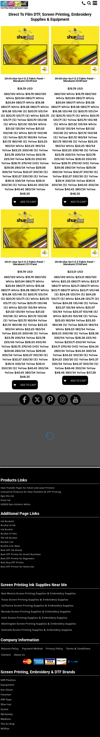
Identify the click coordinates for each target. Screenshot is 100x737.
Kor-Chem (7, 689)
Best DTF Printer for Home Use (17, 566)
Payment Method (32, 648)
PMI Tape (6, 699)
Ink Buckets (7, 521)
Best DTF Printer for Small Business (21, 554)
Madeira (6, 718)
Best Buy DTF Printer (12, 562)
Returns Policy (10, 648)
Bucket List (7, 542)
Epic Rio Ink (7, 496)
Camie (4, 709)
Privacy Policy (54, 648)
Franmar (6, 694)
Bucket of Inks (9, 533)
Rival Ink (6, 500)
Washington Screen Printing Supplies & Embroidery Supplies (38, 623)
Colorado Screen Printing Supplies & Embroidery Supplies (36, 629)
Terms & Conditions (78, 648)
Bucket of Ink (8, 525)
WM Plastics (8, 679)
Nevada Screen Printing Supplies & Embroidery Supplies (36, 611)
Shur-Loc (6, 704)
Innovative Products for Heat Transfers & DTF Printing (31, 491)
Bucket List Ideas (10, 546)
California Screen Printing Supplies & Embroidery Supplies (37, 605)
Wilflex (5, 728)
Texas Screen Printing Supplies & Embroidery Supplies (34, 599)
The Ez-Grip (8, 723)
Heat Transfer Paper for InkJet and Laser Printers (27, 487)
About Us (19, 654)
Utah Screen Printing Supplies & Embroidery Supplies (34, 617)
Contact (6, 654)
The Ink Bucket (9, 537)
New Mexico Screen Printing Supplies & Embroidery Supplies (38, 593)
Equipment (7, 684)
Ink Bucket (7, 529)
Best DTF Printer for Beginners (17, 558)
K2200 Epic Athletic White (15, 504)
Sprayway (7, 714)
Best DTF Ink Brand (11, 550)
